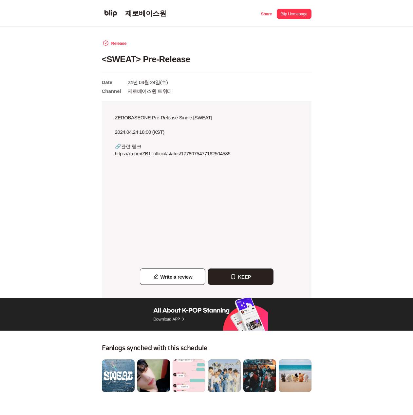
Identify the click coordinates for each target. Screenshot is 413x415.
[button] (266, 13)
